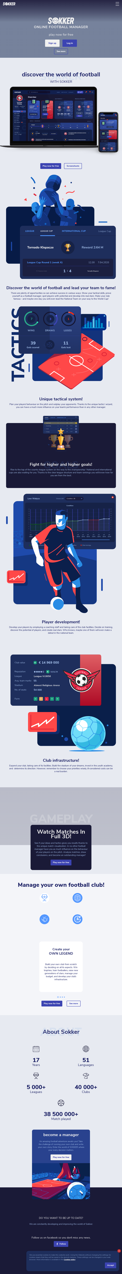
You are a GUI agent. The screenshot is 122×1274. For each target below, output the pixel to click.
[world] (77, 898)
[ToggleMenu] (117, 4)
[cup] (44, 898)
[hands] (44, 919)
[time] (77, 919)
